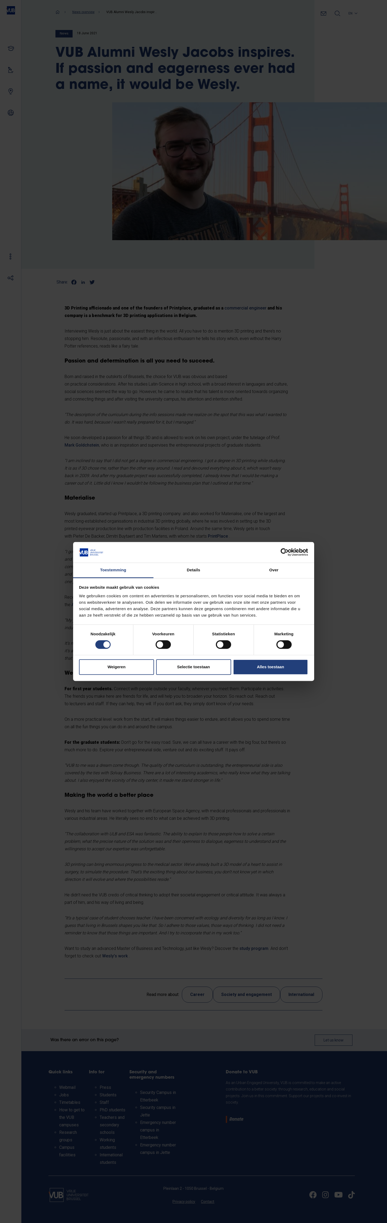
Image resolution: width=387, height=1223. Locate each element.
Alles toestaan (270, 667)
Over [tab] (274, 570)
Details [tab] (193, 570)
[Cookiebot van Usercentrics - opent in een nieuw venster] (284, 552)
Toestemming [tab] (113, 570)
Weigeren (116, 667)
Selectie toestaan (193, 667)
